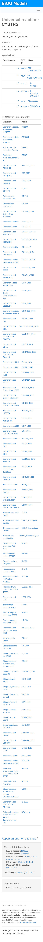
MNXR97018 (11, 868)
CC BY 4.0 (29, 873)
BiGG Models (15, 3)
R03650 (24, 851)
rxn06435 (25, 854)
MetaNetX (19, 873)
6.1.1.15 (21, 862)
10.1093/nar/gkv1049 (28, 922)
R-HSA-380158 (12, 859)
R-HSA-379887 (31, 856)
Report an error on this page (19, 838)
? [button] (37, 838)
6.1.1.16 (29, 862)
